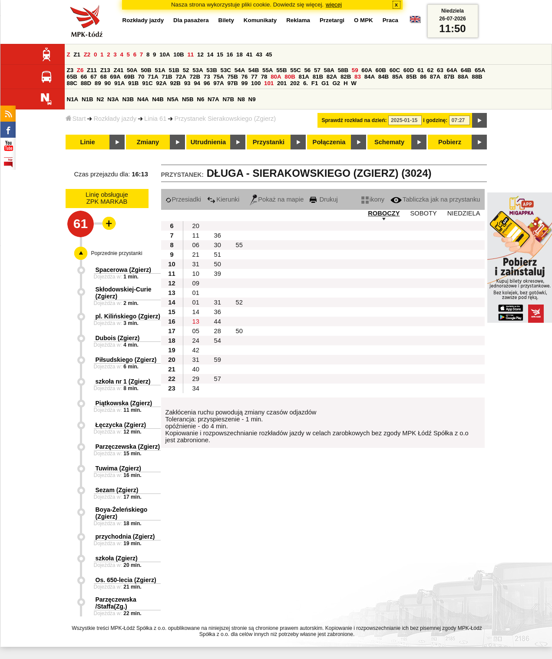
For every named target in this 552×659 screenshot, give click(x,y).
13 (195, 321)
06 (195, 245)
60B (381, 70)
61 (420, 70)
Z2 (87, 54)
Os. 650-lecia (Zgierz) (126, 579)
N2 (100, 99)
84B (383, 76)
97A (218, 83)
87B (449, 76)
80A (276, 76)
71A (153, 76)
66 (84, 76)
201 (282, 83)
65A (480, 70)
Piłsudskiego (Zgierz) (126, 359)
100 (256, 83)
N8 (241, 99)
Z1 (76, 54)
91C (147, 83)
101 (269, 83)
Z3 (70, 70)
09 (195, 283)
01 (195, 292)
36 (217, 235)
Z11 (92, 70)
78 (264, 76)
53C (226, 70)
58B (343, 70)
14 (210, 54)
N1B (87, 99)
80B (289, 76)
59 (355, 70)
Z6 (80, 70)
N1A (73, 99)
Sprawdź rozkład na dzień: (354, 120)
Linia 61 (155, 118)
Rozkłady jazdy (114, 118)
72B (195, 76)
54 (217, 340)
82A (332, 76)
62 (430, 70)
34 (195, 388)
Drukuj (323, 199)
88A (463, 76)
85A (397, 76)
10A (164, 54)
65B (72, 76)
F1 (314, 83)
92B (175, 83)
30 (217, 245)
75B (232, 76)
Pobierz (449, 142)
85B (411, 76)
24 (195, 340)
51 (217, 254)
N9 (252, 99)
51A (160, 70)
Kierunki (223, 199)
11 (190, 54)
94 (197, 83)
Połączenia (329, 142)
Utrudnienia (208, 142)
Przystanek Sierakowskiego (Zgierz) (225, 118)
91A (119, 83)
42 (195, 350)
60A (366, 70)
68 (103, 76)
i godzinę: (435, 120)
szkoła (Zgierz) (117, 558)
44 (217, 321)
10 (195, 273)
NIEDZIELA (463, 213)
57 (317, 70)
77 (254, 76)
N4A (143, 99)
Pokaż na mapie (277, 199)
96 (207, 83)
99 (244, 83)
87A (435, 76)
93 (187, 83)
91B (133, 83)
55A (267, 70)
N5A (173, 99)
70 (141, 76)
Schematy (389, 142)
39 (217, 273)
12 (200, 54)
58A (329, 70)
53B (211, 70)
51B (174, 70)
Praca (390, 20)
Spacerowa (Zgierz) (123, 269)
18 (239, 54)
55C (295, 70)
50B (146, 70)
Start (76, 118)
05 (195, 331)
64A (452, 70)
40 (195, 369)
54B (253, 70)
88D (86, 83)
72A (180, 76)
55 (239, 245)
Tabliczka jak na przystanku (435, 199)
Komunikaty (260, 20)
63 (440, 70)
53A (197, 70)
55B (281, 70)
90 (107, 83)
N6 (200, 99)
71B (167, 76)
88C (72, 83)
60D (408, 70)
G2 (336, 83)
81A (303, 76)
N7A (213, 99)
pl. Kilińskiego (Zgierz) (128, 316)
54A (240, 70)
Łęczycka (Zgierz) (121, 424)
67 (93, 76)
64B (466, 70)
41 (249, 54)
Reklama (298, 20)
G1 (325, 83)
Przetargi (332, 20)
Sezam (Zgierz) (117, 490)
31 (195, 264)
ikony (372, 199)
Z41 (118, 70)
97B (232, 83)
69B (129, 76)
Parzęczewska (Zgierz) (128, 446)
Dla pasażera (191, 20)
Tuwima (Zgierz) (119, 468)
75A (218, 76)
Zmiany (148, 142)
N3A (113, 99)
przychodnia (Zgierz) (125, 536)
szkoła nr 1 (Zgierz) (123, 381)
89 (98, 83)
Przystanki (268, 142)
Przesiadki (183, 199)
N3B (128, 99)
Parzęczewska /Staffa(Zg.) (116, 603)
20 (195, 225)
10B (178, 54)
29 (195, 378)
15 (220, 54)
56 (307, 70)
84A (369, 76)
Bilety (226, 20)
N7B (228, 99)
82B (345, 76)
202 (295, 83)
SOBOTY (423, 213)
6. (305, 83)
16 (230, 54)
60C (395, 70)
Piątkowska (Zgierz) (124, 403)
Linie (87, 142)
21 (195, 254)
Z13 (105, 70)
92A (161, 83)
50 (217, 264)
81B (318, 76)
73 (207, 76)
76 (244, 76)
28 (217, 331)
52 (186, 70)
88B (477, 76)
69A (115, 76)
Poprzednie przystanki (116, 253)
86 (423, 76)
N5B (188, 99)
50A (132, 70)
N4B (158, 99)
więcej (334, 4)
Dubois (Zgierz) (118, 337)
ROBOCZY (384, 213)
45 (269, 54)
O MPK (363, 20)
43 (259, 54)
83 (357, 76)
